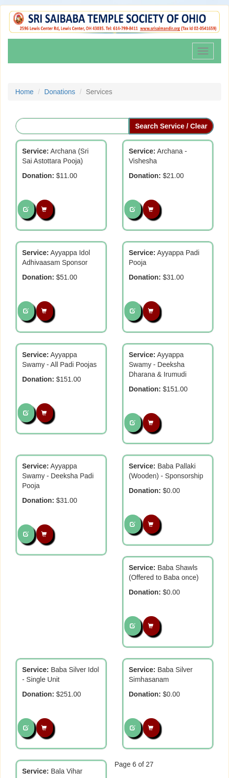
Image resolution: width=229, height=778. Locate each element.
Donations (59, 92)
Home (24, 92)
